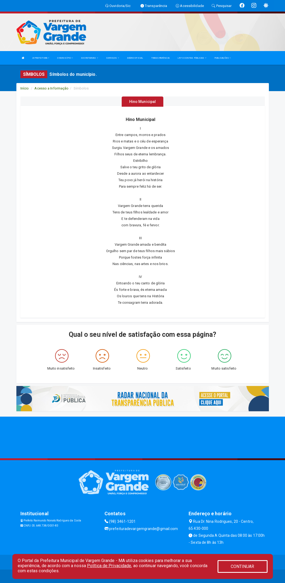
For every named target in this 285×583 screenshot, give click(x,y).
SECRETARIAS (89, 58)
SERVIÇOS (112, 58)
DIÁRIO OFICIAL (135, 58)
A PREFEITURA (41, 58)
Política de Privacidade (109, 565)
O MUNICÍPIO (65, 58)
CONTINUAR (242, 566)
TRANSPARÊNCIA (160, 58)
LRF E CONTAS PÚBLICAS (192, 58)
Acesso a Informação (51, 88)
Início (24, 88)
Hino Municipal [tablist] (142, 101)
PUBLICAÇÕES (222, 58)
